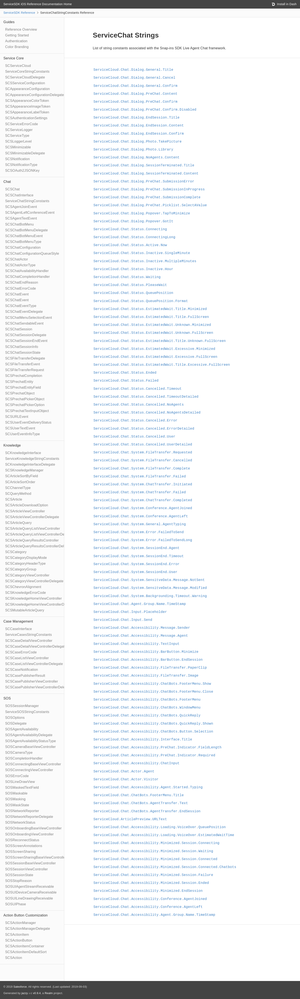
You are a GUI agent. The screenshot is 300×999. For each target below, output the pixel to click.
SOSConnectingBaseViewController (33, 764)
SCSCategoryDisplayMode (26, 558)
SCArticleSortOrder (20, 482)
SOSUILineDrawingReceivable (29, 898)
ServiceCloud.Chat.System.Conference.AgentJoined (142, 508)
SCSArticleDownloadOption (26, 505)
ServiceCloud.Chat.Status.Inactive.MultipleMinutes (144, 261)
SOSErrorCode (17, 776)
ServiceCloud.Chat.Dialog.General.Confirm (135, 86)
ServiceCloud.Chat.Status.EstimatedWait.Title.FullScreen (151, 317)
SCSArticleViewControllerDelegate (32, 517)
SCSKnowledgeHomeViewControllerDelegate (40, 604)
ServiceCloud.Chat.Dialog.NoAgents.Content (136, 157)
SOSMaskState (17, 805)
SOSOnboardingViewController (29, 834)
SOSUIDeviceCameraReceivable (31, 892)
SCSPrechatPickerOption (25, 405)
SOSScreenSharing (20, 851)
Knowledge (12, 445)
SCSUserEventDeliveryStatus (28, 422)
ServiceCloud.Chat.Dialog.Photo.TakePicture (137, 142)
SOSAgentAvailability (21, 729)
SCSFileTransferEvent (22, 364)
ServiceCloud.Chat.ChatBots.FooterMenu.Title (138, 795)
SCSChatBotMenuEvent (24, 236)
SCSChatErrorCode (20, 288)
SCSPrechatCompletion (23, 376)
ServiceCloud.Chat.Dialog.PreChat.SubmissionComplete (147, 197)
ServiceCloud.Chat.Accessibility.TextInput (136, 644)
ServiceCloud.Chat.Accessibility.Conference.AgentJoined (150, 899)
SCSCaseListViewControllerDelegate (34, 664)
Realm (49, 993)
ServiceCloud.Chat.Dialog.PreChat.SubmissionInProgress (149, 189)
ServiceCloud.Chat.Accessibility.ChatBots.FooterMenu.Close (153, 692)
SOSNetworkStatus (20, 822)
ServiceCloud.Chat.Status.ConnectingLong (134, 237)
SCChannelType (18, 488)
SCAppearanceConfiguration (27, 89)
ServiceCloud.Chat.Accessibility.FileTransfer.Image (145, 676)
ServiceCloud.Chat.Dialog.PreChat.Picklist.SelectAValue (150, 205)
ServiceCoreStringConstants (27, 71)
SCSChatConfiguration (23, 247)
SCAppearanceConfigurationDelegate (34, 95)
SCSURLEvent (16, 416)
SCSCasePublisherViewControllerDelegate (38, 687)
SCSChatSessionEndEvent (26, 341)
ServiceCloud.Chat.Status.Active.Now (130, 245)
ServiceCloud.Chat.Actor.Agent (123, 771)
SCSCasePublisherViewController (31, 681)
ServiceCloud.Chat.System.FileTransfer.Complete (141, 469)
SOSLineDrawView (20, 782)
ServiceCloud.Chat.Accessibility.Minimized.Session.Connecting (156, 843)
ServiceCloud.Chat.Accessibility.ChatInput (136, 763)
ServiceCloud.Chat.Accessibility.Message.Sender (141, 628)
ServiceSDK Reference (19, 12)
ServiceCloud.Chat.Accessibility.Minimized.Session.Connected (155, 859)
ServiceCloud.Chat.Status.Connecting (130, 229)
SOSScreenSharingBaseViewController (36, 857)
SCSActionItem (17, 934)
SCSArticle (13, 499)
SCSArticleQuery (18, 523)
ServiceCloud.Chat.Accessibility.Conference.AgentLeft (148, 907)
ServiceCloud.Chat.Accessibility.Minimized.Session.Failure (153, 875)
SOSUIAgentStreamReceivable (29, 886)
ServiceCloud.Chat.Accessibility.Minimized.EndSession (148, 891)
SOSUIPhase (15, 904)
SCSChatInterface (19, 195)
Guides (9, 22)
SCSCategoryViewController (27, 575)
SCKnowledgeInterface (23, 453)
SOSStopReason (18, 881)
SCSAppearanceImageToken (27, 106)
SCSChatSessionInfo (21, 347)
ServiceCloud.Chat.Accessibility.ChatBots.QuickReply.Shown (153, 724)
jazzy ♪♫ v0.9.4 (31, 993)
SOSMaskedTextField (22, 787)
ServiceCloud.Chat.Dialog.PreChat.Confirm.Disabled (144, 110)
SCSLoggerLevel (18, 141)
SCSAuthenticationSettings (26, 118)
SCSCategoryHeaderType (25, 563)
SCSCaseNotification (21, 669)
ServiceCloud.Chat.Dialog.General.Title (133, 70)
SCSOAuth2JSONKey (22, 170)
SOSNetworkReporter (22, 811)
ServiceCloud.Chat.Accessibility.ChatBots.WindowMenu (147, 708)
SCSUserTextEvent (20, 428)
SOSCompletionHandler (24, 758)
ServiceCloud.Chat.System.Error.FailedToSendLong (142, 540)
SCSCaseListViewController (27, 658)
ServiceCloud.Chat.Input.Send (122, 620)
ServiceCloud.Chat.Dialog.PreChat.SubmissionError (143, 182)
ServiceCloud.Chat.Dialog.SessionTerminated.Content (145, 174)
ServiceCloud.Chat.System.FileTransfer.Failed (139, 476)
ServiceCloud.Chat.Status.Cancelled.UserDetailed (142, 445)
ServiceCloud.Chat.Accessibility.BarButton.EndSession (148, 660)
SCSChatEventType (20, 306)
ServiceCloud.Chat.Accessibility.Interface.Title (142, 740)
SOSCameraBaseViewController (30, 747)
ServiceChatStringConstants (27, 201)
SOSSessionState (19, 875)
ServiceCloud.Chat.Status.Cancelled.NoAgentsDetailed (147, 413)
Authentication (16, 41)
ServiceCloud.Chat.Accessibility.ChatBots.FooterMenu (147, 700)
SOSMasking (15, 799)
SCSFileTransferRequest (24, 370)
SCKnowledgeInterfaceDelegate (30, 464)
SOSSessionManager (22, 706)
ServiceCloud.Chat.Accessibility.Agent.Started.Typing (148, 787)
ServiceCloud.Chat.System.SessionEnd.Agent (136, 548)
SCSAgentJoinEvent (21, 207)
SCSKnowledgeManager (24, 470)
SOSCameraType (19, 752)
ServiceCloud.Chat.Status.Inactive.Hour (133, 269)
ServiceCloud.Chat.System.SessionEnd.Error (136, 564)
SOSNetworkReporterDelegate (29, 816)
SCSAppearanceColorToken (27, 100)
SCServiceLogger (19, 130)
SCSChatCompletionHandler (27, 276)
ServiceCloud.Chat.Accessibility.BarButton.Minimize (145, 652)
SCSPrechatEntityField (23, 387)
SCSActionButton (18, 940)
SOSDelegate (16, 723)
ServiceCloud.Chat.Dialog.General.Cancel (134, 78)
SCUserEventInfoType (22, 434)
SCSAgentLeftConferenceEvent (29, 212)
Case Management (18, 621)
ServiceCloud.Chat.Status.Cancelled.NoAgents (138, 405)
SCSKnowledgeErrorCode (25, 592)
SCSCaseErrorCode (21, 652)
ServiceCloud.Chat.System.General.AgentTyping (139, 524)
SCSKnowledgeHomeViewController (33, 598)
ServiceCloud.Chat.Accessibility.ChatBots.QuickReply (147, 716)
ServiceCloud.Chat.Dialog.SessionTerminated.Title (143, 165)
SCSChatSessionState (22, 352)
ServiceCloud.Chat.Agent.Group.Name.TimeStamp (139, 604)
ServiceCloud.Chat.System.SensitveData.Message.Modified (150, 588)
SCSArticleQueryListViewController (32, 528)
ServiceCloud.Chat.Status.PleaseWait (130, 285)
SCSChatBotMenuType (23, 242)
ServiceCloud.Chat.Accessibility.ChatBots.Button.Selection (153, 732)
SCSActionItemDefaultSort (25, 952)
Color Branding (17, 47)
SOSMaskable (16, 793)
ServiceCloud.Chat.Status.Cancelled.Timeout (137, 389)
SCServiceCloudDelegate (25, 77)
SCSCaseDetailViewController (28, 640)
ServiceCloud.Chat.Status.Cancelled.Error (135, 421)
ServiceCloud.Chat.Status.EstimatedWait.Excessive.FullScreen (155, 357)
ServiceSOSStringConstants (27, 712)
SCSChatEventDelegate (24, 311)
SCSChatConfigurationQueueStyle (32, 253)
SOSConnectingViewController (29, 770)
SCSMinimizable (18, 147)
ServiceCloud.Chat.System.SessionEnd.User (135, 572)
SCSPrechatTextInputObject (27, 411)
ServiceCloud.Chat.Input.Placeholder (130, 612)
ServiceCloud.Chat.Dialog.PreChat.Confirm (135, 102)
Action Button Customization (25, 915)
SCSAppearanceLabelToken (27, 112)
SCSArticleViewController (25, 511)
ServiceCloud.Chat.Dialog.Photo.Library (133, 150)
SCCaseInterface (18, 629)
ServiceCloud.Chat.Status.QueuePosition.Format (140, 301)
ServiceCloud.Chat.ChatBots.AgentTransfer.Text (140, 803)
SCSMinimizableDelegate (25, 153)
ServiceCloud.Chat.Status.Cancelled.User (134, 437)
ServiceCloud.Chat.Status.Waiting (127, 277)
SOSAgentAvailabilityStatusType (30, 741)
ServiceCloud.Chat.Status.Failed (126, 381)
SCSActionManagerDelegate (27, 928)
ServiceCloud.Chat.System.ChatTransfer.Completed (142, 500)
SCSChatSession (18, 329)
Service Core (13, 58)
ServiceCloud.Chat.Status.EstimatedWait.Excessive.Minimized (154, 349)
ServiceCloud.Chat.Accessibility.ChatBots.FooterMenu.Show (152, 684)
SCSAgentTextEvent (21, 218)
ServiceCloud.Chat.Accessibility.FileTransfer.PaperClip (150, 668)
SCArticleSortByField (21, 476)
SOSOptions (15, 717)
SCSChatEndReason (21, 282)
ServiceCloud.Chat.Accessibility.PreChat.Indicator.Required (154, 755)
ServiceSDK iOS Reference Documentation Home (37, 4)
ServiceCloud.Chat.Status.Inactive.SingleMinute (141, 253)
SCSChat (12, 189)
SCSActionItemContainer (24, 946)
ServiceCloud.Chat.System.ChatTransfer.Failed (139, 492)
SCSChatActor (16, 259)
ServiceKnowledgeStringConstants (32, 458)
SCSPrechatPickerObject (24, 399)
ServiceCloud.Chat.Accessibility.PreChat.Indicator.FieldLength (157, 747)
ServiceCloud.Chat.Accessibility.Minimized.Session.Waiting (153, 851)
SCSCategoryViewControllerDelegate (34, 581)
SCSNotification (17, 159)
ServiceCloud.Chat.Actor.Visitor (126, 779)
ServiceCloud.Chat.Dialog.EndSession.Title (136, 118)
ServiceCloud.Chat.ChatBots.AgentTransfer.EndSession (147, 811)
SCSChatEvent (17, 294)
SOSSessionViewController (26, 869)
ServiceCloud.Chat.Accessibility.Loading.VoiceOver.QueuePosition (159, 827)
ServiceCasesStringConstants (28, 634)
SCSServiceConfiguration (25, 83)
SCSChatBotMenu (19, 224)
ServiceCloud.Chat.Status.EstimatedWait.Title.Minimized (150, 309)
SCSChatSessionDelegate (25, 335)
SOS (7, 698)
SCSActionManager (20, 923)
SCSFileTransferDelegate (25, 358)
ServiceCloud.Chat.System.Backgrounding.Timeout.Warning (150, 596)
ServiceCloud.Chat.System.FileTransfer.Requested (142, 452)
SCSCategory (16, 552)
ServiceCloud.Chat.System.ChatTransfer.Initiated (142, 484)
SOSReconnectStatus (22, 840)
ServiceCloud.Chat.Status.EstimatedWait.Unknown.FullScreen (153, 333)
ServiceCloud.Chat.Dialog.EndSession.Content (138, 126)
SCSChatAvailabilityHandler (27, 271)
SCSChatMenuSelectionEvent (28, 317)
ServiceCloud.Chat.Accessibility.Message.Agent (140, 636)
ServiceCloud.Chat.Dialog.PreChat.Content (135, 94)
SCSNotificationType (21, 165)
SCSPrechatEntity (19, 382)
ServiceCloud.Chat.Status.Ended (124, 373)
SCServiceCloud (18, 66)
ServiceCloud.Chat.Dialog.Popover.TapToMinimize (141, 213)
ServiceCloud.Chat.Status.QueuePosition (133, 293)
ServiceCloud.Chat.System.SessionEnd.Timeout (138, 556)
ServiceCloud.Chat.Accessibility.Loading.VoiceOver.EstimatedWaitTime (163, 835)
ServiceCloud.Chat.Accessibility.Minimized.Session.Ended (151, 883)
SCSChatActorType (20, 265)
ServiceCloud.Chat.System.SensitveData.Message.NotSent (149, 580)
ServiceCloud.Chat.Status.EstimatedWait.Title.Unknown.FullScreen (159, 341)
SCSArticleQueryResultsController (32, 540)
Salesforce (20, 986)
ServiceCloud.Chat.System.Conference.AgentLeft (140, 516)
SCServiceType (17, 135)
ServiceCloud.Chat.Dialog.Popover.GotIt (133, 221)
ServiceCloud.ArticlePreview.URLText (130, 819)
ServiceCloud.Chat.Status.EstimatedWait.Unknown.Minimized (152, 325)
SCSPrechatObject (19, 393)
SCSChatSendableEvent (24, 323)
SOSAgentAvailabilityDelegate (28, 735)
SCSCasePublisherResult (25, 675)
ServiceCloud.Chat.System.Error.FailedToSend (138, 532)
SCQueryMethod (18, 493)
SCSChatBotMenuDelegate (26, 230)
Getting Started (17, 35)
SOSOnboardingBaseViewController (33, 828)
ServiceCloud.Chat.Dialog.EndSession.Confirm (138, 134)
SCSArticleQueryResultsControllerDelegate (39, 546)
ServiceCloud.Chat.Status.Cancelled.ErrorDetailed (143, 429)
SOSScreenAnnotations (23, 846)
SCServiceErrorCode (21, 124)
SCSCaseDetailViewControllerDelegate (35, 646)
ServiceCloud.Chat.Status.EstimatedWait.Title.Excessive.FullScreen (161, 365)
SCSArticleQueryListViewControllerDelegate (39, 534)
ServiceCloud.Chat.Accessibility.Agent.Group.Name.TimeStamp (154, 915)
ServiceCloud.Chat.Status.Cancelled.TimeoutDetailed (145, 397)
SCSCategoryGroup (20, 569)
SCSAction (13, 958)
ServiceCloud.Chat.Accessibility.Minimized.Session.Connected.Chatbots (164, 867)
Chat (7, 182)
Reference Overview (21, 29)
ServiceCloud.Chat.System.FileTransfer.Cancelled (142, 460)
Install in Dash (284, 4)
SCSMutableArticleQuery (24, 610)
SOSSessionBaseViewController (30, 863)
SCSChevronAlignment (23, 587)
